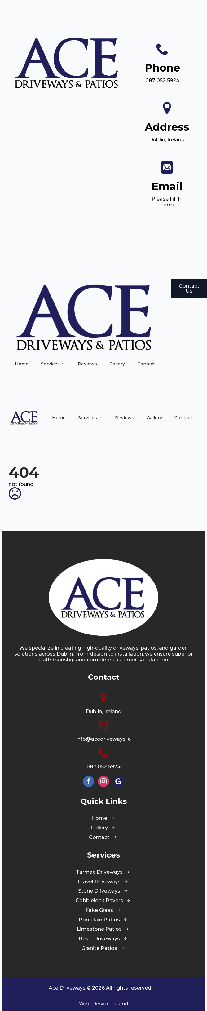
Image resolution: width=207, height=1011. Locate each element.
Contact (146, 364)
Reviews (87, 364)
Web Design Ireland (103, 1004)
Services (50, 364)
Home (22, 364)
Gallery (117, 364)
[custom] (118, 781)
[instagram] (103, 781)
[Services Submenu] (66, 363)
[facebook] (88, 781)
